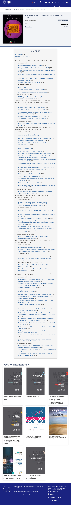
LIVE (34, 2)
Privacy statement (53, 500)
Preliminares (18, 54)
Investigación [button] (27, 6)
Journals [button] (40, 6)
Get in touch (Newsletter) (54, 497)
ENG (63, 2)
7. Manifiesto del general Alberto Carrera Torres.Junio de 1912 (34, 153)
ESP (59, 2)
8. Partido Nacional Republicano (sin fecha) (29, 304)
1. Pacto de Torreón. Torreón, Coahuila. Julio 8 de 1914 (32, 256)
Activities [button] (46, 6)
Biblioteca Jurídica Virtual (12, 9)
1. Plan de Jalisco (22, 87)
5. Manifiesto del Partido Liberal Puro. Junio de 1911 (32, 118)
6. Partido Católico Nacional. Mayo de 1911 (29, 82)
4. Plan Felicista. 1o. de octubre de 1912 (28, 182)
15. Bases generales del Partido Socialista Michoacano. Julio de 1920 (36, 335)
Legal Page (28, 26)
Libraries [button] (34, 6)
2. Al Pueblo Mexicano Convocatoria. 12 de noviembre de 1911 (34, 138)
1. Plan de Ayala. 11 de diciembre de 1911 (29, 174)
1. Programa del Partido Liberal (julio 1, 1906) (30, 65)
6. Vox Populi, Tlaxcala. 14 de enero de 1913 (30, 151)
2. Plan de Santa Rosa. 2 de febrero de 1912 (30, 176)
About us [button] (20, 6)
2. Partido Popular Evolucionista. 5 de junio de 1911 (31, 109)
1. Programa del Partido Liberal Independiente (30, 247)
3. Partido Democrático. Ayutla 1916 (27, 287)
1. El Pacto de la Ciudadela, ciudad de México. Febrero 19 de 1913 (36, 210)
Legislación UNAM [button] (63, 6)
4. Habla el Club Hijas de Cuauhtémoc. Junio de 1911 (32, 116)
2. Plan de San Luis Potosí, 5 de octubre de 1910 (31, 89)
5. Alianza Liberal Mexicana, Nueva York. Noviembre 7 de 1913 (34, 294)
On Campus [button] (53, 6)
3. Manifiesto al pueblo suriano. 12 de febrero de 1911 (32, 92)
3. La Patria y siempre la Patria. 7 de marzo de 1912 (32, 140)
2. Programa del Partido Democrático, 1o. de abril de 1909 (33, 68)
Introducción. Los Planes (21, 56)
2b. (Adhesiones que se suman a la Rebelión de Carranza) (33, 218)
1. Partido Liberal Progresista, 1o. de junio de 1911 (31, 107)
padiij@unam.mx (38, 495)
